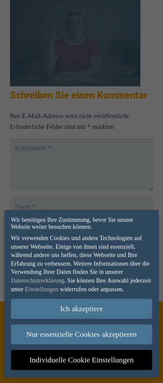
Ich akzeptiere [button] (81, 305)
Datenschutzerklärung (37, 277)
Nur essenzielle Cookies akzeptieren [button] (81, 330)
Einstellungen (41, 285)
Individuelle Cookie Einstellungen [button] (81, 356)
